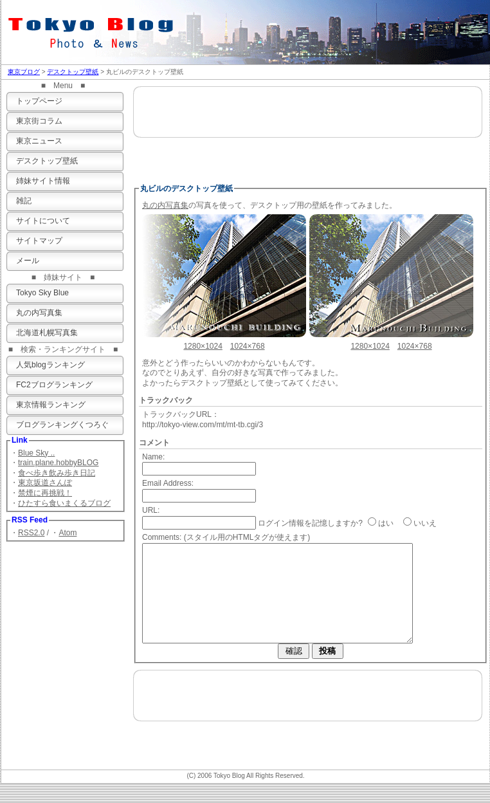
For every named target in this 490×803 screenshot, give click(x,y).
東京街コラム (39, 120)
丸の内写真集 (39, 312)
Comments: (161, 537)
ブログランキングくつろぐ (62, 424)
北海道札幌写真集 (47, 332)
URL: (150, 510)
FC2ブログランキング (54, 384)
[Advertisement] (308, 133)
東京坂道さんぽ (45, 482)
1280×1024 (202, 346)
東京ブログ (24, 71)
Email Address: (168, 483)
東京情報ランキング (51, 404)
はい (386, 523)
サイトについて (43, 220)
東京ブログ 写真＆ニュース (97, 29)
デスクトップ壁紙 (72, 71)
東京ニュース (39, 140)
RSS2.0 (31, 532)
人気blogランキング (50, 364)
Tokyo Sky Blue (42, 292)
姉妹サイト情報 (43, 180)
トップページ (39, 101)
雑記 (24, 200)
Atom (68, 532)
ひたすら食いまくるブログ (64, 503)
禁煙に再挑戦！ (45, 492)
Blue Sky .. (36, 452)
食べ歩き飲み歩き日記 (56, 472)
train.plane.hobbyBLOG (58, 462)
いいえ (425, 523)
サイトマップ (39, 240)
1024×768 (247, 346)
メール (27, 260)
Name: (153, 456)
